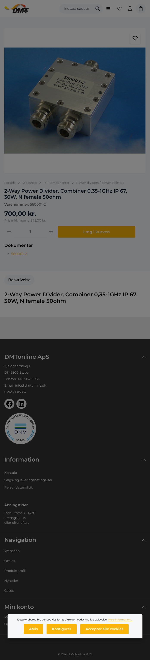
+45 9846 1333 (28, 379)
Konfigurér (61, 629)
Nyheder (11, 581)
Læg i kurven (96, 231)
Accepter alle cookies (104, 629)
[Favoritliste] (119, 9)
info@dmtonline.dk (30, 385)
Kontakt (10, 473)
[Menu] (108, 9)
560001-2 (19, 254)
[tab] (19, 280)
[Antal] (30, 231)
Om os (9, 561)
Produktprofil (15, 571)
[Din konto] (130, 9)
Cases (9, 591)
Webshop (12, 551)
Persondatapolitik (18, 487)
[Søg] (98, 9)
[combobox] (76, 9)
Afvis (33, 629)
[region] (75, 100)
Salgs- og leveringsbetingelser (28, 480)
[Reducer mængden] (9, 231)
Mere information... (120, 620)
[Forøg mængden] (51, 231)
